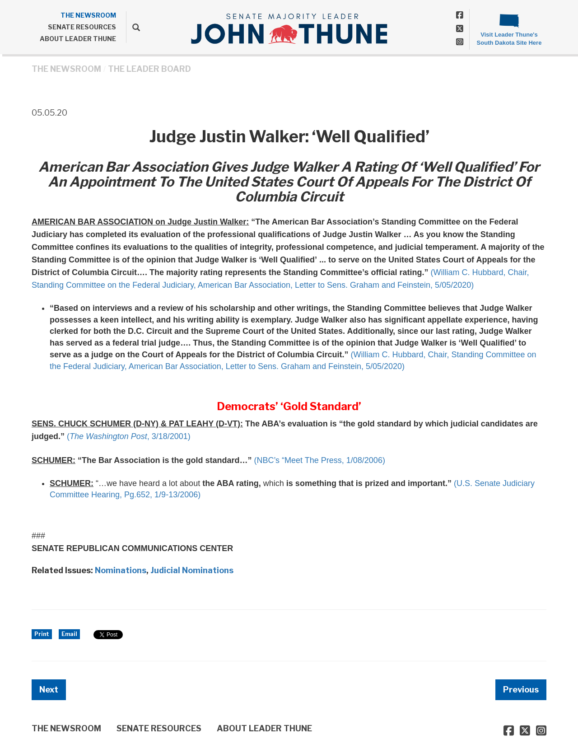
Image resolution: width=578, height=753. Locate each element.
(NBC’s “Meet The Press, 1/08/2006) (319, 460)
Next (48, 689)
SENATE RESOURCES (82, 27)
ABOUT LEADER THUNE (78, 38)
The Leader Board (149, 69)
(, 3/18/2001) (129, 436)
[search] (133, 27)
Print (41, 634)
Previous (521, 689)
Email (69, 634)
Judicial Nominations (191, 570)
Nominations (120, 570)
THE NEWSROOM (88, 15)
